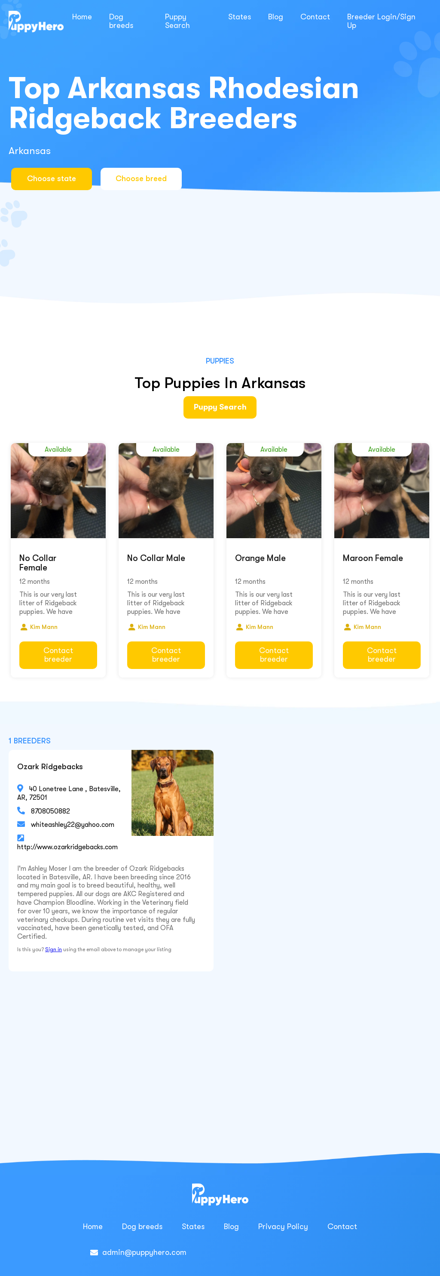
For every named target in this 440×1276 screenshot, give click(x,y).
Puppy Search (177, 21)
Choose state (51, 178)
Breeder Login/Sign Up (381, 21)
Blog (275, 16)
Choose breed (146, 178)
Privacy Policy (283, 1224)
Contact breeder (58, 652)
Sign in (53, 947)
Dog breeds (121, 21)
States (239, 16)
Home (82, 16)
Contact (315, 16)
